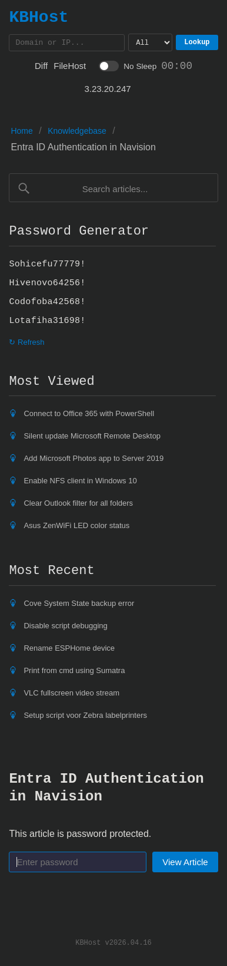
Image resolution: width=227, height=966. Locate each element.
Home (21, 132)
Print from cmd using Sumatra (74, 672)
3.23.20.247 (107, 90)
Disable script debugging (65, 627)
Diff (41, 67)
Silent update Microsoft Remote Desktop (92, 437)
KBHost (38, 17)
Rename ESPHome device (69, 649)
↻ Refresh (26, 343)
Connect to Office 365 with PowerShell (89, 415)
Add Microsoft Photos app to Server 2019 (93, 460)
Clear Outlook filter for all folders (78, 504)
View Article (185, 864)
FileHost (70, 67)
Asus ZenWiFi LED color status (76, 527)
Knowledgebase (77, 132)
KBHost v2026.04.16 (113, 944)
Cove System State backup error (79, 605)
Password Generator (79, 233)
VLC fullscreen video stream (71, 694)
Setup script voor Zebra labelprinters (85, 717)
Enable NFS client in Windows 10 (80, 482)
